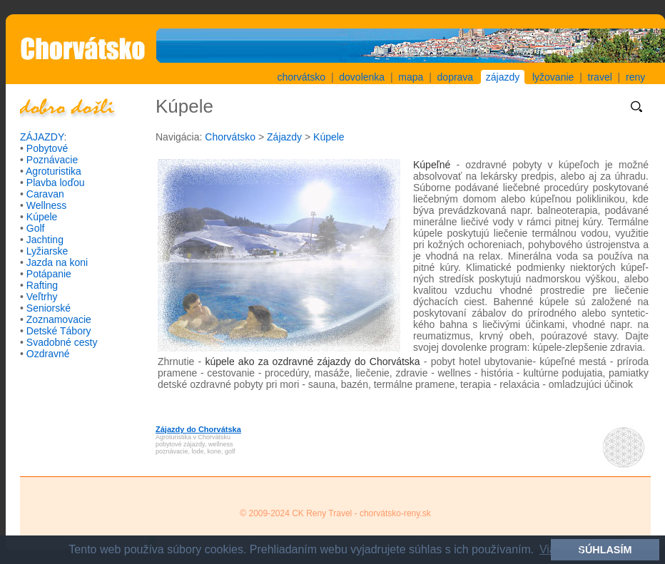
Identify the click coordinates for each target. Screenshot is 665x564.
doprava (455, 77)
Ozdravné (48, 353)
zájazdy (502, 77)
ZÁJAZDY (42, 137)
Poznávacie (52, 159)
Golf (35, 228)
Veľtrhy (42, 296)
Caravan (45, 194)
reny (635, 77)
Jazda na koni (57, 262)
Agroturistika (53, 171)
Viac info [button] (561, 549)
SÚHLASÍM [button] (604, 549)
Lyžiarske (47, 251)
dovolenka (362, 77)
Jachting (45, 239)
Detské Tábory (58, 331)
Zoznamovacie (58, 319)
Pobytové (47, 148)
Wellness (46, 205)
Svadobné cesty (62, 342)
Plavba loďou (55, 182)
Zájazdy (284, 137)
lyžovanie (553, 77)
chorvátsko (301, 77)
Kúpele (42, 216)
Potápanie (48, 274)
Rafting (42, 285)
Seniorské (48, 308)
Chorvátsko (230, 137)
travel (600, 77)
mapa (410, 77)
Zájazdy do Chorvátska (198, 429)
